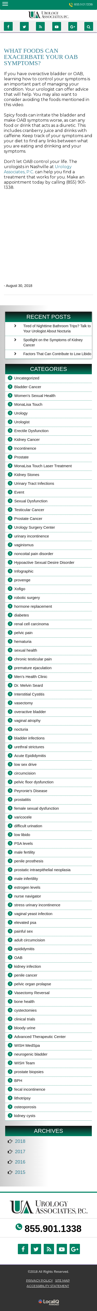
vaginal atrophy (27, 720)
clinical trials (24, 1019)
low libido (22, 834)
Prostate (21, 457)
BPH (18, 1080)
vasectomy (23, 703)
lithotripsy (22, 1098)
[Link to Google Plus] (72, 26)
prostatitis (22, 799)
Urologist (21, 422)
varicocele (23, 817)
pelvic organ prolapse (32, 984)
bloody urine (24, 1028)
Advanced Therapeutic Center (40, 1036)
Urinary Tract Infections (34, 483)
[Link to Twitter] (36, 1249)
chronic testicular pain (33, 659)
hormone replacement (33, 606)
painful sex (23, 931)
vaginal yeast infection (33, 913)
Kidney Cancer (27, 439)
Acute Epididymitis (30, 755)
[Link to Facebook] (8, 26)
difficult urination (28, 826)
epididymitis (24, 949)
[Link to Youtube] (56, 26)
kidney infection (27, 966)
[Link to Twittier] (24, 26)
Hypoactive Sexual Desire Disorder (44, 562)
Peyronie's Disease (30, 791)
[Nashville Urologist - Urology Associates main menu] (5, 3)
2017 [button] (20, 1151)
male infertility (26, 878)
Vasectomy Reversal (31, 992)
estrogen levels (27, 887)
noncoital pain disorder (33, 553)
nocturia (21, 729)
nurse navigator (27, 896)
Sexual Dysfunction (30, 501)
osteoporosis (25, 1107)
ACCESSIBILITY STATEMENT (48, 1286)
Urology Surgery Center (34, 527)
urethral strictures (29, 747)
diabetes (21, 615)
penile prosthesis (28, 861)
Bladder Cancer (27, 387)
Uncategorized (26, 378)
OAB (18, 957)
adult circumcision (29, 940)
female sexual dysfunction (36, 808)
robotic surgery (27, 597)
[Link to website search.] (88, 26)
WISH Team (24, 1063)
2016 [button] (20, 1162)
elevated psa (25, 922)
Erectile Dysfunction (31, 430)
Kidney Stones (26, 474)
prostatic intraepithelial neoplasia (42, 870)
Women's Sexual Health (34, 395)
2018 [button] (20, 1141)
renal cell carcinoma (31, 624)
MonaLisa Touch (28, 404)
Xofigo (19, 589)
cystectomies (25, 1010)
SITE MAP (62, 1280)
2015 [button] (20, 1172)
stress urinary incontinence (37, 905)
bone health (24, 1001)
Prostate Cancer (28, 518)
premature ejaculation (32, 668)
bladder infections (29, 738)
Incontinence (25, 448)
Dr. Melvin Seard (28, 685)
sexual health (25, 650)
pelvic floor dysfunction (34, 782)
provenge (22, 580)
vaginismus (24, 545)
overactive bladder (30, 711)
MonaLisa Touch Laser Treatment (43, 466)
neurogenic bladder (30, 1054)
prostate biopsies (28, 1072)
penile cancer (25, 975)
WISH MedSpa (27, 1045)
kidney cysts (24, 1115)
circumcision (25, 773)
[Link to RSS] (40, 26)
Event (19, 492)
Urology (21, 413)
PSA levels (23, 843)
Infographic (23, 571)
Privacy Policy (39, 1280)
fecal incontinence (29, 1089)
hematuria (23, 641)
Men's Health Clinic (30, 676)
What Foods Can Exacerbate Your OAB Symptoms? (41, 56)
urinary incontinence (31, 536)
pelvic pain (23, 632)
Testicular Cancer (29, 510)
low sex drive (25, 764)
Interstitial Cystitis (29, 694)
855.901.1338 (83, 4)
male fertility (24, 852)
